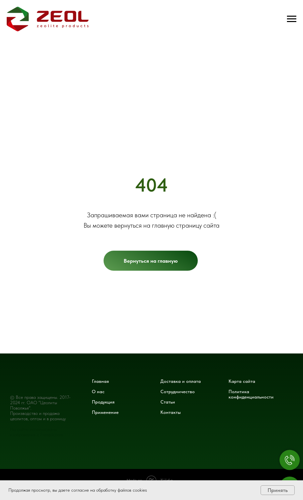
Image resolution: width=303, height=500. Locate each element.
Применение (105, 412)
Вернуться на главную (151, 261)
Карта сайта (242, 381)
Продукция (103, 402)
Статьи (167, 402)
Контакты (170, 412)
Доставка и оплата (180, 381)
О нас (98, 391)
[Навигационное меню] (291, 19)
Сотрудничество (177, 391)
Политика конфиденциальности (251, 394)
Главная (100, 381)
